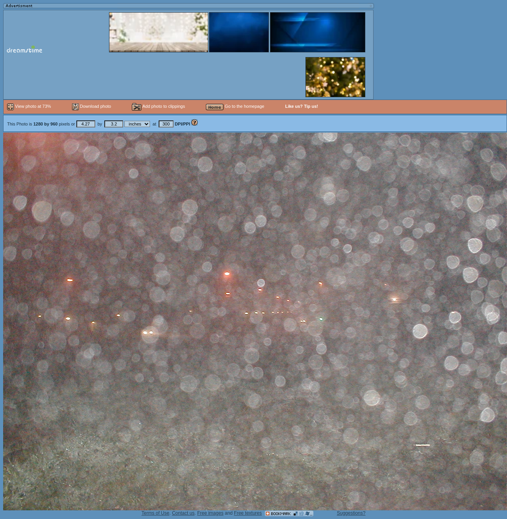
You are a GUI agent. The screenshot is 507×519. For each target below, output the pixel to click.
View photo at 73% (29, 106)
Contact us (183, 513)
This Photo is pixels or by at (99, 124)
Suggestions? (351, 513)
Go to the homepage (235, 106)
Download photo (91, 106)
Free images (210, 513)
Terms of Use (156, 513)
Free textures (248, 513)
